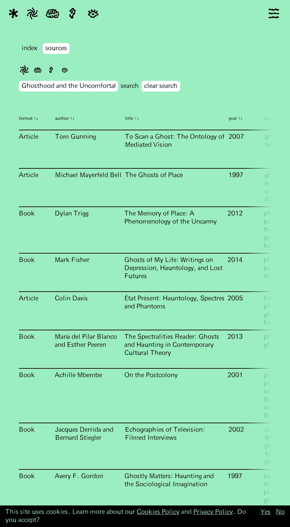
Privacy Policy (213, 512)
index (29, 48)
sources (56, 48)
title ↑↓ (132, 118)
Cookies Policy (158, 512)
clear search (160, 86)
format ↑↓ (29, 118)
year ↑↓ (236, 118)
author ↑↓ (65, 118)
